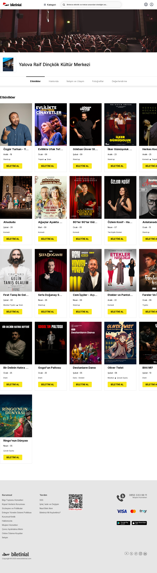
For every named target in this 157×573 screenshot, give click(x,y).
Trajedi (42, 159)
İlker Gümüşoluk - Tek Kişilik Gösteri (120, 149)
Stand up (6, 159)
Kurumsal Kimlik (8, 517)
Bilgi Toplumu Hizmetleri (12, 500)
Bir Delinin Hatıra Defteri (16, 367)
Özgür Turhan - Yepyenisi (16, 149)
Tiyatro (145, 305)
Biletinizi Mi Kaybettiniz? (50, 512)
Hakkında (53, 81)
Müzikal (112, 378)
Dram (49, 159)
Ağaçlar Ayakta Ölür (50, 222)
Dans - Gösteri (78, 378)
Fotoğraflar (98, 81)
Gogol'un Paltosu (49, 367)
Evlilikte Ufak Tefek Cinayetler (50, 149)
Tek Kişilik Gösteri (115, 232)
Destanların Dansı (84, 367)
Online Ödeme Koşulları (12, 533)
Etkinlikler (35, 81)
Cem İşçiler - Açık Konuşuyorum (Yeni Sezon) (85, 295)
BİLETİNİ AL (12, 166)
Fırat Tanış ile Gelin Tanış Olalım (16, 295)
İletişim (5, 537)
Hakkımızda (7, 521)
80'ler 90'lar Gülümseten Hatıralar (85, 222)
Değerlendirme (119, 81)
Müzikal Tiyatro (10, 305)
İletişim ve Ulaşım (75, 81)
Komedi (146, 159)
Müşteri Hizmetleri (10, 525)
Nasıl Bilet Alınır (46, 508)
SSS (41, 500)
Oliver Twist (115, 367)
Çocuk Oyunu (122, 378)
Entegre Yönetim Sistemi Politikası (17, 512)
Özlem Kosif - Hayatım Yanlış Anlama (120, 222)
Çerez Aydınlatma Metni (12, 529)
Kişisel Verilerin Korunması (13, 504)
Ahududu (9, 222)
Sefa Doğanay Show (50, 295)
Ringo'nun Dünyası (15, 440)
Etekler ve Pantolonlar (120, 295)
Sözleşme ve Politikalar (12, 508)
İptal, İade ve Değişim (49, 504)
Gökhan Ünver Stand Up (85, 149)
